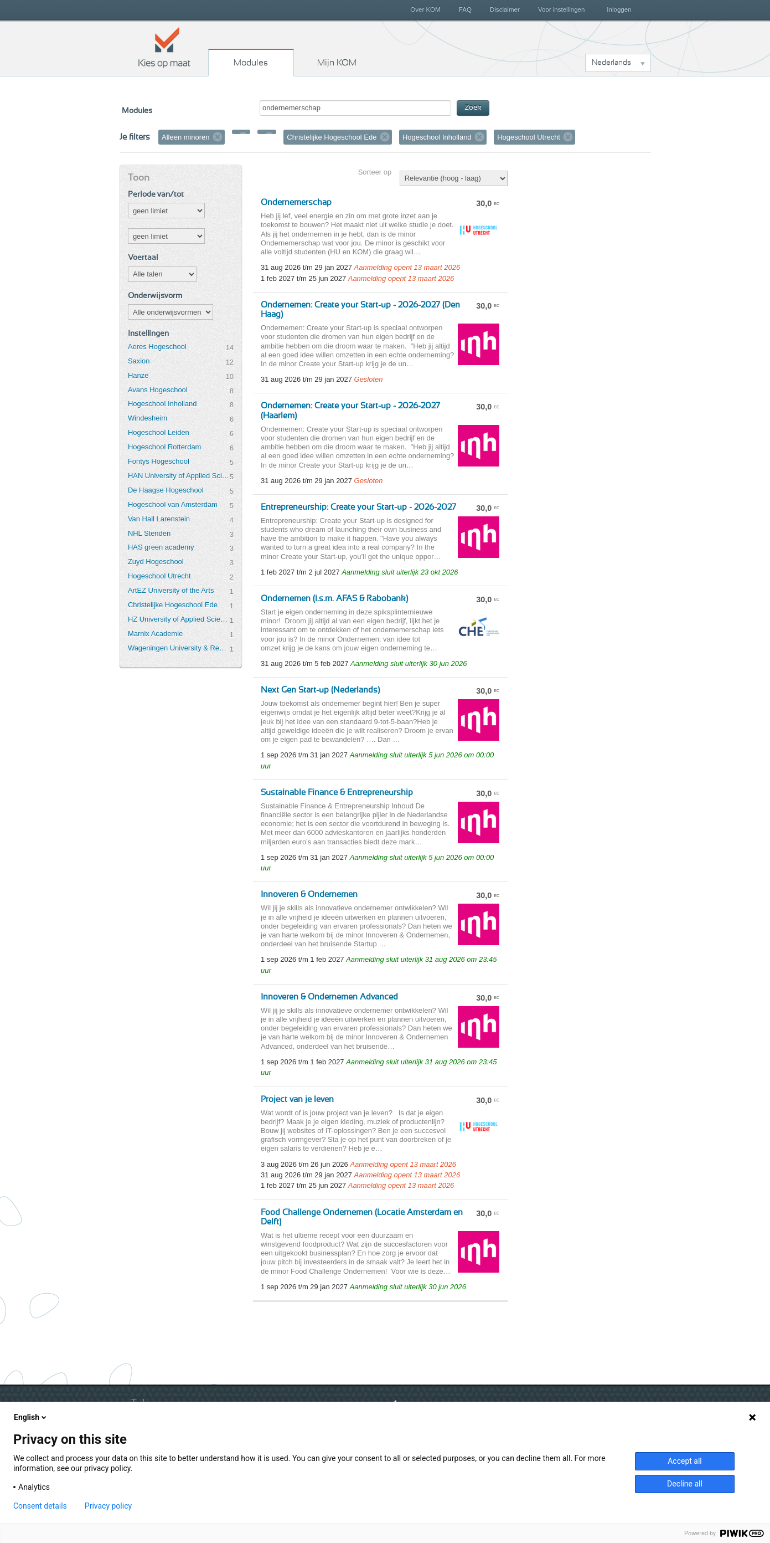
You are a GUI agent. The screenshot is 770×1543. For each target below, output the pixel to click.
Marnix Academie (155, 633)
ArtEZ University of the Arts (171, 590)
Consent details (40, 1505)
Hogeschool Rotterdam (164, 447)
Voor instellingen (561, 9)
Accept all (685, 1461)
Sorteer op (374, 172)
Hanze (138, 375)
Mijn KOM (336, 62)
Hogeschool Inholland (162, 403)
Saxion (139, 361)
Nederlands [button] (611, 62)
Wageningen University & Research (179, 648)
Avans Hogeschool (158, 390)
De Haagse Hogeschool (166, 490)
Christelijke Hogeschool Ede (173, 605)
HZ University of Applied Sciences (179, 619)
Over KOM (425, 9)
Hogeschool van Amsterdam (173, 504)
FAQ (465, 9)
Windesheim (147, 418)
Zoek (473, 107)
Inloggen (619, 9)
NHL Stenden (149, 533)
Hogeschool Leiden (158, 432)
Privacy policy (108, 1505)
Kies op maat (164, 47)
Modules (251, 62)
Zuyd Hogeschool (156, 561)
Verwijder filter (217, 137)
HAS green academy (161, 547)
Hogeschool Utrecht (159, 576)
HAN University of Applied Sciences (179, 475)
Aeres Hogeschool (157, 346)
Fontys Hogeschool (158, 461)
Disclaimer (505, 9)
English (31, 1417)
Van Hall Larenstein (159, 519)
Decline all (684, 1483)
